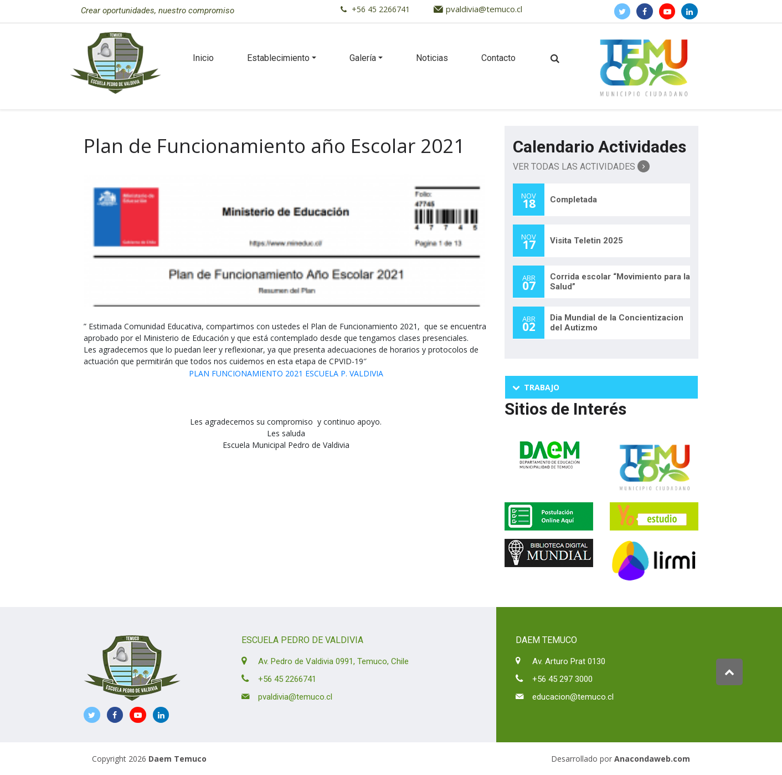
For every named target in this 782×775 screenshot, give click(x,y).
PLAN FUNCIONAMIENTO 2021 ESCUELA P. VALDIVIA (286, 373)
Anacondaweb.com (652, 758)
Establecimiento (278, 58)
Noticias (432, 58)
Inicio (203, 58)
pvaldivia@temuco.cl (484, 8)
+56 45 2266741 (381, 9)
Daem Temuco (177, 758)
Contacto (498, 58)
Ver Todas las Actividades (581, 166)
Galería (362, 58)
